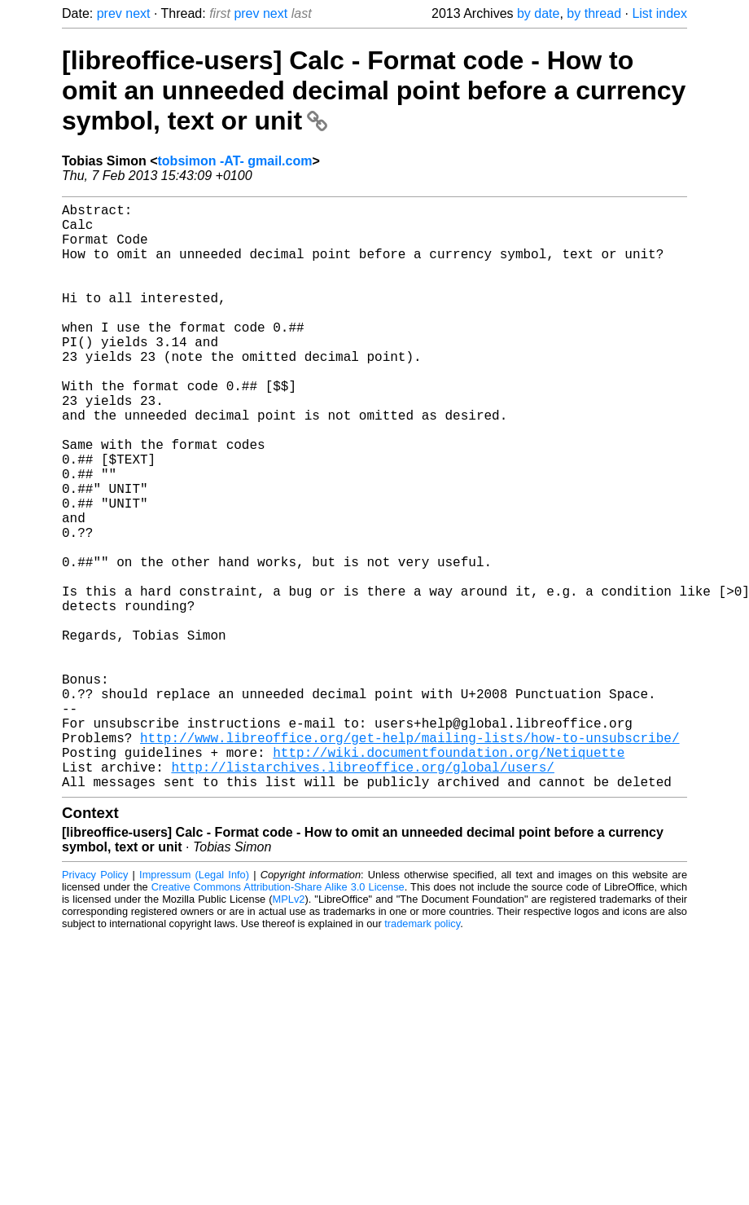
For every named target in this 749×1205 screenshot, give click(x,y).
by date (538, 13)
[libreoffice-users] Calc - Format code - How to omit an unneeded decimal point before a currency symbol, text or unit (373, 90)
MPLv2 (289, 1029)
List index (659, 13)
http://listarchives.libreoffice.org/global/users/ (362, 894)
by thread (594, 13)
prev (109, 13)
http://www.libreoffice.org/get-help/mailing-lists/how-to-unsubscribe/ (409, 858)
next (137, 13)
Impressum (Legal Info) (194, 1005)
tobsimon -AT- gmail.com (235, 161)
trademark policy (422, 1054)
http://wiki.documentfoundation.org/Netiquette (448, 876)
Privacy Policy (95, 1005)
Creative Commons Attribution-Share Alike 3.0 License (278, 1017)
